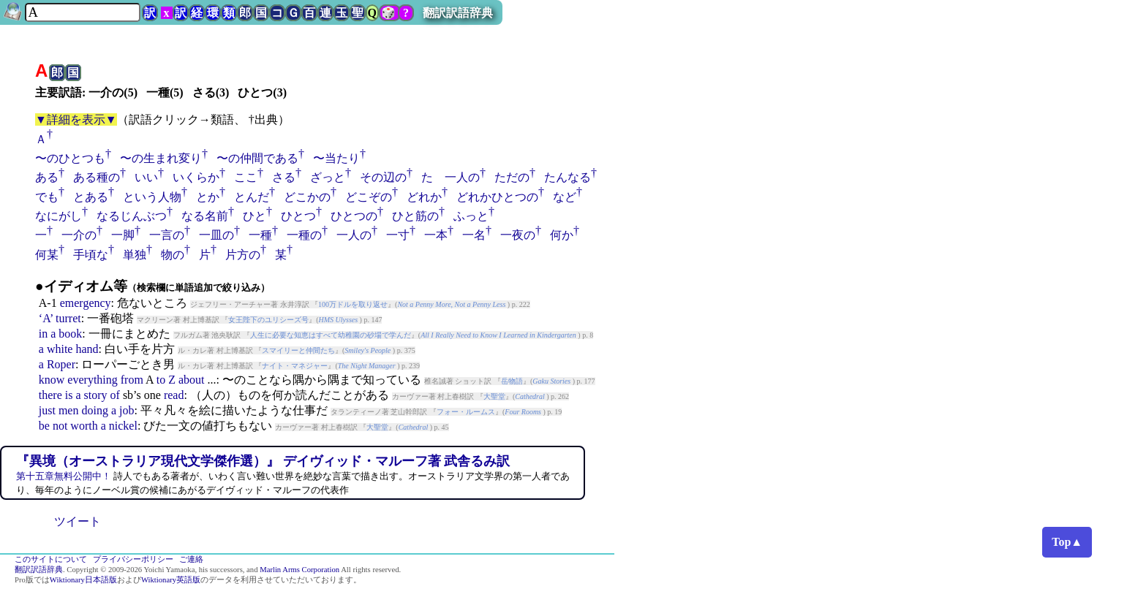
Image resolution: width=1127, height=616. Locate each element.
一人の (354, 235)
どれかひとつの (497, 197)
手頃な (90, 254)
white (60, 349)
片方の (242, 254)
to (161, 379)
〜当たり (336, 158)
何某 (47, 254)
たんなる (567, 177)
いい (146, 177)
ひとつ (298, 216)
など (564, 197)
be (44, 425)
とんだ (251, 197)
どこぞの (368, 197)
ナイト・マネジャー (295, 366)
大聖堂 (494, 396)
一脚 (123, 235)
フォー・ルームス (466, 412)
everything (92, 379)
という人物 (152, 197)
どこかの (307, 197)
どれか (424, 197)
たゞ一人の (450, 177)
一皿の (216, 235)
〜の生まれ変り (161, 158)
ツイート (77, 521)
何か (561, 235)
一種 (260, 235)
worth (83, 425)
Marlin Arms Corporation (299, 570)
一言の (166, 235)
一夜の (517, 235)
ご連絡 (191, 559)
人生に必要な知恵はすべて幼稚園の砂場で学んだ (330, 335)
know (52, 379)
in (43, 333)
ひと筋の (415, 216)
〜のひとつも (70, 158)
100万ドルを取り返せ (353, 304)
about (191, 379)
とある (90, 197)
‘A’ (46, 318)
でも (47, 197)
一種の (304, 235)
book (70, 333)
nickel (123, 425)
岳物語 (512, 381)
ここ (245, 177)
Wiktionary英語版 (170, 580)
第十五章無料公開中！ (63, 476)
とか (207, 197)
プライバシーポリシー (133, 559)
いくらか (196, 177)
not (60, 425)
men (69, 410)
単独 (134, 254)
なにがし (58, 216)
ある (47, 177)
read (174, 395)
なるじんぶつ (132, 216)
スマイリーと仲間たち (298, 350)
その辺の (383, 177)
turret (68, 318)
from (132, 379)
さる (283, 177)
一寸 (398, 235)
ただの (511, 177)
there (50, 395)
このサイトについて (51, 559)
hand (86, 349)
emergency (85, 303)
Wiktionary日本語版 (83, 580)
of (115, 395)
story (96, 395)
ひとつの (354, 216)
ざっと (327, 177)
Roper (61, 364)
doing (94, 410)
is (69, 395)
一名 (474, 235)
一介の (79, 235)
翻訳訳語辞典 (458, 13)
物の (172, 254)
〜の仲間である (257, 158)
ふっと (471, 216)
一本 (436, 235)
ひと (254, 216)
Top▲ (1067, 542)
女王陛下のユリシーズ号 (268, 320)
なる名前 (204, 216)
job (126, 410)
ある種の (96, 177)
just (47, 410)
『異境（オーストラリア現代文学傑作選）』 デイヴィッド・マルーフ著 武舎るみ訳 (263, 461)
